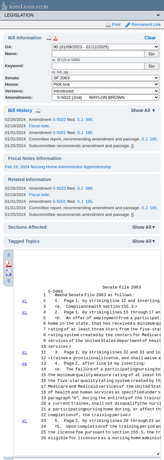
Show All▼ (144, 227)
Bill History (20, 110)
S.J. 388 (85, 119)
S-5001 (59, 132)
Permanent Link (143, 25)
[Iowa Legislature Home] (82, 5)
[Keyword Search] (98, 66)
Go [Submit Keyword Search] (151, 66)
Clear (150, 38)
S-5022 (59, 119)
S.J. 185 (85, 132)
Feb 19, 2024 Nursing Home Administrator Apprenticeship (58, 166)
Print (113, 25)
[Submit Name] (151, 54)
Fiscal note (39, 125)
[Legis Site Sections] (82, 15)
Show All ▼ (143, 110)
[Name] (98, 54)
